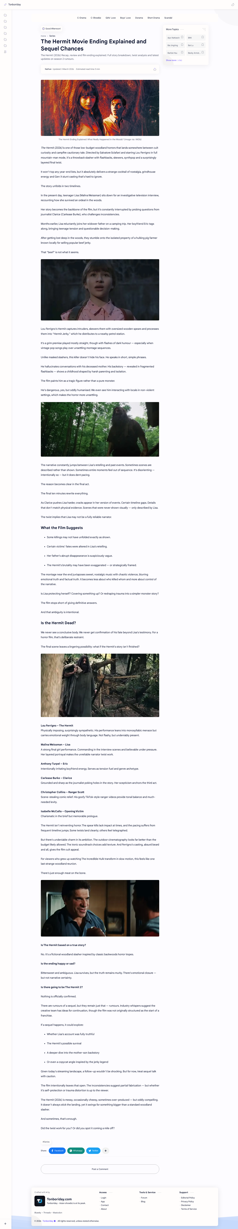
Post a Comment (100, 1169)
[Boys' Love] (125, 17)
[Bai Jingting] (175, 45)
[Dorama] (139, 17)
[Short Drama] (154, 17)
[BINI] (196, 38)
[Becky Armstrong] (196, 53)
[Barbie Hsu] (175, 53)
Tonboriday (14, 4)
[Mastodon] (57, 1212)
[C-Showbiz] (96, 17)
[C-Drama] (81, 17)
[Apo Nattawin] (175, 38)
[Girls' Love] (111, 17)
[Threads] (47, 1212)
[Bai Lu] (196, 45)
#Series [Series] (46, 1142)
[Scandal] (168, 17)
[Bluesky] (37, 1212)
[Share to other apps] (105, 1151)
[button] (232, 4)
